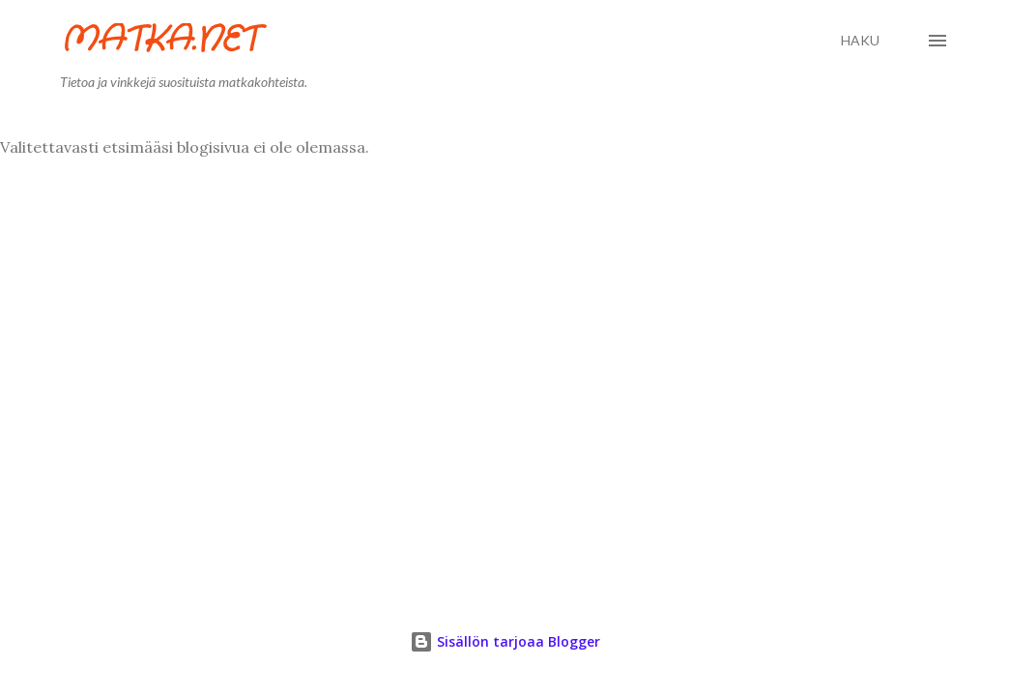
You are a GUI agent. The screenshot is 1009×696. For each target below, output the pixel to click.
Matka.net (159, 40)
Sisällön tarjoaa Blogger (505, 641)
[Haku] (860, 40)
